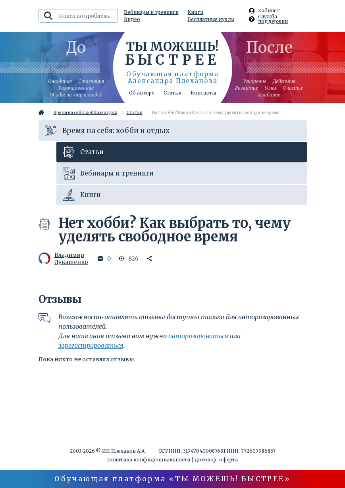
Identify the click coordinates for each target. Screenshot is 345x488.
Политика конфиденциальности (148, 460)
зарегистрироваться (90, 345)
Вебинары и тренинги (151, 12)
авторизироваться (198, 336)
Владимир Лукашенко (62, 258)
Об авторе (141, 93)
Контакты (203, 93)
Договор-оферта (216, 460)
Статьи (172, 93)
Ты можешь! (172, 53)
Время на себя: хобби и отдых (107, 131)
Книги (195, 12)
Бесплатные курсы (210, 19)
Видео (132, 19)
